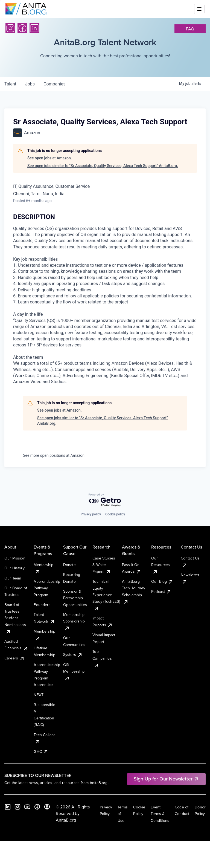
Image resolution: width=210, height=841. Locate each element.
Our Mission (14, 558)
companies (54, 84)
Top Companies (102, 658)
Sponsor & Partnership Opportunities (75, 598)
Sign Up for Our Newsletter (166, 778)
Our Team (12, 578)
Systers (73, 654)
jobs (30, 84)
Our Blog (162, 581)
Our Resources (160, 564)
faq (190, 29)
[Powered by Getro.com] (105, 500)
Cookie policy (115, 514)
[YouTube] (27, 806)
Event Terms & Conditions (160, 813)
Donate (69, 564)
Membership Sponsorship (74, 621)
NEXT (38, 695)
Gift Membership (74, 671)
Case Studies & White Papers (103, 564)
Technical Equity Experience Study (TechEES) (106, 595)
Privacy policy (91, 514)
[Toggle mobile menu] (199, 9)
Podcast (161, 591)
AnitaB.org (66, 820)
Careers (14, 658)
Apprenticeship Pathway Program (47, 588)
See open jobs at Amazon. (49, 158)
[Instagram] (10, 28)
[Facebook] (22, 28)
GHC (41, 751)
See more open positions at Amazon (53, 455)
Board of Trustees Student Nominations (15, 618)
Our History (14, 568)
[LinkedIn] (34, 28)
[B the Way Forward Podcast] (47, 806)
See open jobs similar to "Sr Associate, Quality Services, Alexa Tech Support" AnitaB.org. (102, 165)
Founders (42, 604)
